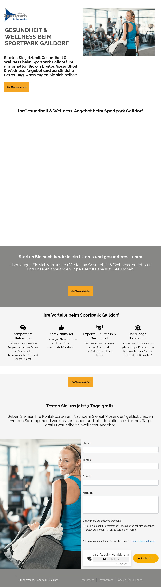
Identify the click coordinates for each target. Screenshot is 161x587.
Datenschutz (106, 580)
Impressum (87, 580)
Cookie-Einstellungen (130, 580)
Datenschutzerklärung (143, 541)
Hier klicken (111, 559)
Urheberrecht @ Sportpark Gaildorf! (38, 580)
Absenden (146, 558)
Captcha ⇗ (123, 564)
